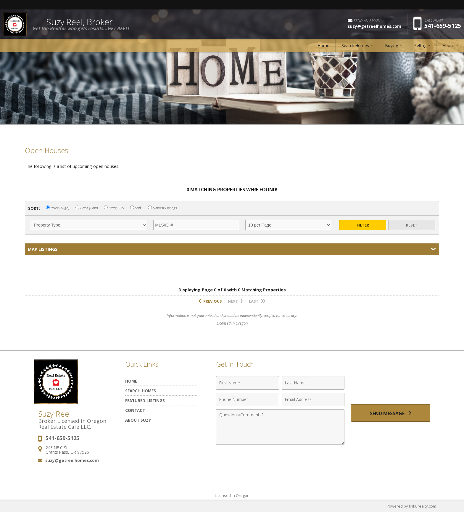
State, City (114, 208)
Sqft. (136, 208)
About (448, 46)
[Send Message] (390, 413)
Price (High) (58, 208)
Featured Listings (145, 400)
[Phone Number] (247, 399)
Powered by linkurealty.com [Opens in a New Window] (411, 506)
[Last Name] (313, 383)
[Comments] (280, 427)
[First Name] (247, 383)
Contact (135, 410)
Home (323, 46)
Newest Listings (162, 208)
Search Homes (355, 46)
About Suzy (138, 420)
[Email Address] (313, 399)
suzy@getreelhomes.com (72, 460)
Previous (210, 301)
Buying (391, 46)
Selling (420, 46)
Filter (363, 225)
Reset (412, 225)
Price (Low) (86, 208)
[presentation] (390, 386)
